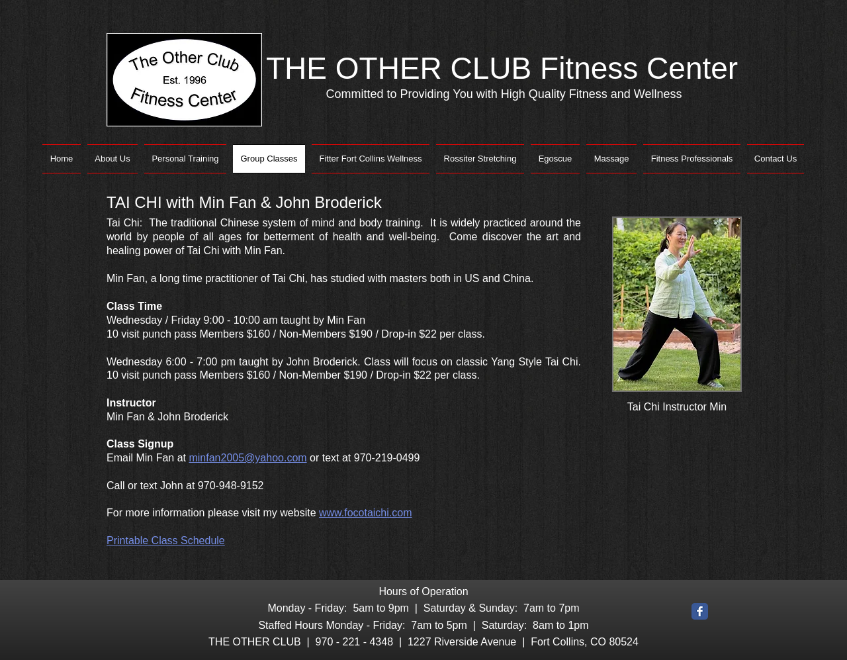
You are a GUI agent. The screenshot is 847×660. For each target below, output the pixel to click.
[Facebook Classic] (699, 611)
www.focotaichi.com (365, 512)
